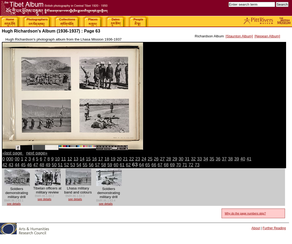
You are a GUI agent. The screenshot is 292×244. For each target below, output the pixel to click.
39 (236, 159)
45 (23, 165)
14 (82, 159)
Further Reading (274, 228)
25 (150, 159)
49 (48, 165)
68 (166, 165)
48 (42, 165)
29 (174, 159)
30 (181, 159)
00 (17, 159)
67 (160, 165)
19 (113, 159)
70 (178, 165)
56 (91, 165)
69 (172, 165)
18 (106, 159)
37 (224, 159)
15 (88, 159)
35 (211, 159)
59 (109, 165)
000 (9, 159)
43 (11, 165)
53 (72, 165)
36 (218, 159)
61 (122, 165)
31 (187, 159)
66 (153, 165)
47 (35, 165)
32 (193, 159)
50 (54, 165)
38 (230, 159)
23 (137, 159)
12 (69, 159)
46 (29, 165)
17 (100, 159)
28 (168, 159)
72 (190, 165)
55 (85, 165)
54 (78, 165)
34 (205, 159)
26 (156, 159)
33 (199, 159)
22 (131, 159)
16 (94, 159)
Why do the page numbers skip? (245, 213)
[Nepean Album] (267, 36)
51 (60, 165)
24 (143, 159)
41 (249, 159)
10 (57, 159)
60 (115, 165)
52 (66, 165)
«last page (12, 153)
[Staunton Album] (239, 36)
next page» (36, 153)
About (255, 228)
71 (184, 165)
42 (4, 165)
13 (75, 159)
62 (128, 165)
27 (162, 159)
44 (17, 165)
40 (242, 159)
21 (125, 159)
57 (97, 165)
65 (147, 165)
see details (14, 203)
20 (119, 159)
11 (63, 159)
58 (103, 165)
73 (197, 165)
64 (141, 165)
